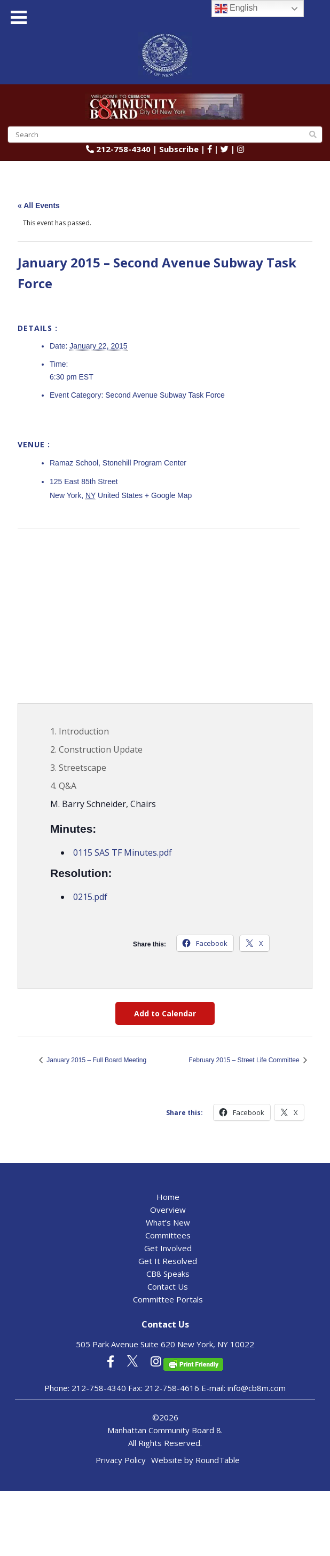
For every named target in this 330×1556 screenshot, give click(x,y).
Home (167, 1196)
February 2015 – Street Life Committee (244, 1060)
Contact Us (167, 1286)
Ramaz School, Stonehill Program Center (118, 463)
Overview (168, 1209)
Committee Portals (168, 1299)
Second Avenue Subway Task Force (165, 395)
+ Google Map (168, 495)
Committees (168, 1235)
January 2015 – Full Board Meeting (95, 1060)
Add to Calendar (165, 1013)
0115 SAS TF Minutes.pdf (122, 852)
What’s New (168, 1222)
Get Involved (168, 1248)
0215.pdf (90, 897)
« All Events (39, 205)
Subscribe (179, 149)
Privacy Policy (121, 1460)
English (236, 8)
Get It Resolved (167, 1260)
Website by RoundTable (195, 1460)
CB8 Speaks (168, 1273)
